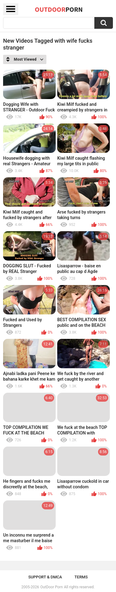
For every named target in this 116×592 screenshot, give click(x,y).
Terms (81, 577)
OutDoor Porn (51, 587)
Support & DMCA (45, 577)
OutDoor (59, 9)
